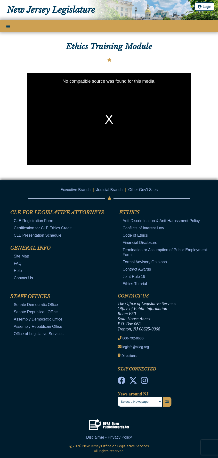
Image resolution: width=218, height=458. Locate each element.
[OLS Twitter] (133, 381)
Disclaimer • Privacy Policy (109, 437)
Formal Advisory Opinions (144, 262)
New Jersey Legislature (51, 10)
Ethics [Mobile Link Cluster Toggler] (129, 213)
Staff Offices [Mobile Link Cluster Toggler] (30, 296)
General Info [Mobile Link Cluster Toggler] (30, 248)
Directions (129, 356)
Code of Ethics (135, 235)
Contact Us (23, 278)
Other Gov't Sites (143, 190)
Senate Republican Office (36, 312)
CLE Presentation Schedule (38, 235)
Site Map (21, 256)
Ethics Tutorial (134, 284)
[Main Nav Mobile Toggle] (8, 26)
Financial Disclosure (139, 243)
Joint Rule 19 (133, 276)
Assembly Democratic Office (38, 319)
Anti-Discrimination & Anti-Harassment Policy (161, 221)
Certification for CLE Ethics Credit (43, 228)
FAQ (18, 263)
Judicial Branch (109, 190)
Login (204, 6)
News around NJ (133, 394)
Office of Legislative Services (39, 334)
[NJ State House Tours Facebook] (121, 381)
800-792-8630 (133, 338)
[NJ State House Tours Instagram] (144, 381)
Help (18, 271)
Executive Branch (75, 190)
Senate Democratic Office (36, 305)
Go (167, 402)
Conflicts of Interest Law (143, 228)
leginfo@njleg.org (135, 347)
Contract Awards (136, 269)
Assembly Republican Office (38, 326)
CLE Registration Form (33, 221)
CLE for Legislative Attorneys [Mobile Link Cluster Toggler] (57, 213)
